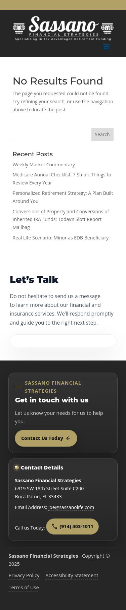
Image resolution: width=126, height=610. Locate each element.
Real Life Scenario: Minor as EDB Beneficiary (61, 237)
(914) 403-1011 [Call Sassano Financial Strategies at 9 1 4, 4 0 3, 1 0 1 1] (72, 526)
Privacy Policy (23, 575)
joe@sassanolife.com (71, 507)
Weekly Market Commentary (44, 164)
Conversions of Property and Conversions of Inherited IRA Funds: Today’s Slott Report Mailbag (61, 219)
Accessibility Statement (71, 575)
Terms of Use (23, 587)
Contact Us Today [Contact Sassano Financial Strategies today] (46, 438)
